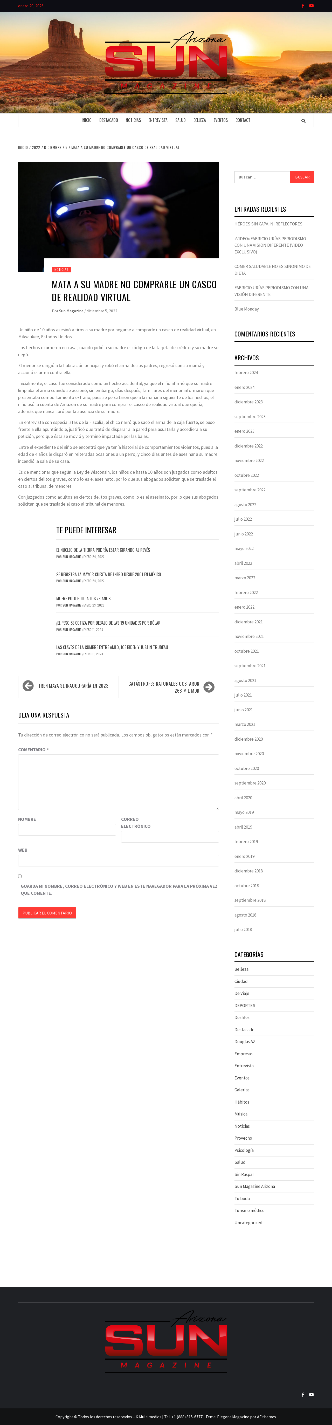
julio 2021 (243, 695)
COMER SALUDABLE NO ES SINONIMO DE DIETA (272, 270)
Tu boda (242, 1198)
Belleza (199, 120)
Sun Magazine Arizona (254, 1186)
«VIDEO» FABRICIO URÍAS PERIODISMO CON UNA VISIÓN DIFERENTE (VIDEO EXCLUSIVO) (270, 245)
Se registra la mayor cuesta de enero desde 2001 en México (108, 574)
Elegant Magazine (233, 1416)
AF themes (266, 1416)
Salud (180, 120)
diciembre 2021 (248, 622)
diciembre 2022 (248, 446)
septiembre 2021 (250, 666)
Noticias (133, 120)
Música (240, 1114)
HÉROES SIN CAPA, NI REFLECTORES (268, 224)
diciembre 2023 (248, 402)
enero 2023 (244, 431)
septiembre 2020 (250, 783)
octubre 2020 (246, 768)
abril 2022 (243, 563)
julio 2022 (243, 519)
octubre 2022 (246, 475)
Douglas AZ (244, 1041)
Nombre (27, 819)
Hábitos (241, 1102)
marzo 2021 (244, 724)
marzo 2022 (244, 578)
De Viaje (241, 993)
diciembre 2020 (248, 739)
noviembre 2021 (249, 636)
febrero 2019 (246, 841)
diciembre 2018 (248, 871)
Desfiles (242, 1017)
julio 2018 (243, 929)
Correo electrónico (134, 822)
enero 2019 (244, 856)
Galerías (242, 1090)
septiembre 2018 (250, 900)
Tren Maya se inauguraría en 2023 (73, 685)
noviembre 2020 (249, 753)
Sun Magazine (71, 310)
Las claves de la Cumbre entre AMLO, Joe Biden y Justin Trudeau (112, 647)
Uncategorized (248, 1223)
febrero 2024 (246, 372)
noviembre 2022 (249, 460)
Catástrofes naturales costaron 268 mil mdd (163, 687)
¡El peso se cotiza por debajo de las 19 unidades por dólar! (109, 623)
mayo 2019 (244, 812)
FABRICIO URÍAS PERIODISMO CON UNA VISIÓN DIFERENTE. (271, 291)
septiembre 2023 (250, 416)
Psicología (244, 1150)
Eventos (221, 120)
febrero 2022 (246, 592)
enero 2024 (244, 387)
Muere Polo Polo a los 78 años (83, 598)
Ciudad (241, 981)
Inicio (87, 120)
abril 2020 (243, 798)
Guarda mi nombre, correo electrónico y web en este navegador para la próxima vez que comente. (119, 889)
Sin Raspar (244, 1174)
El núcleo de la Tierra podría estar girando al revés (103, 550)
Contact (243, 120)
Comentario (33, 750)
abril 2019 (243, 827)
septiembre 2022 (250, 490)
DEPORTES (244, 1005)
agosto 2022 (245, 504)
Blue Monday (246, 309)
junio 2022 (243, 534)
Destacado (108, 120)
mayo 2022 (244, 548)
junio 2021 (243, 710)
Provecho (243, 1138)
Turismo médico (249, 1210)
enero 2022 (244, 607)
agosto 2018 (245, 915)
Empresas (243, 1054)
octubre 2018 (246, 886)
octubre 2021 (246, 651)
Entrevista (158, 120)
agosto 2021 (245, 680)
